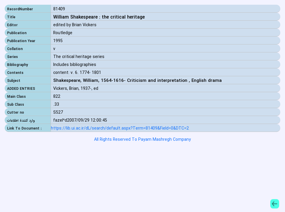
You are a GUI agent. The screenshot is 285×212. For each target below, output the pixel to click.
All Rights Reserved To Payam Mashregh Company (142, 139)
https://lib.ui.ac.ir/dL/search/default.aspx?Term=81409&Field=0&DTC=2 (120, 128)
